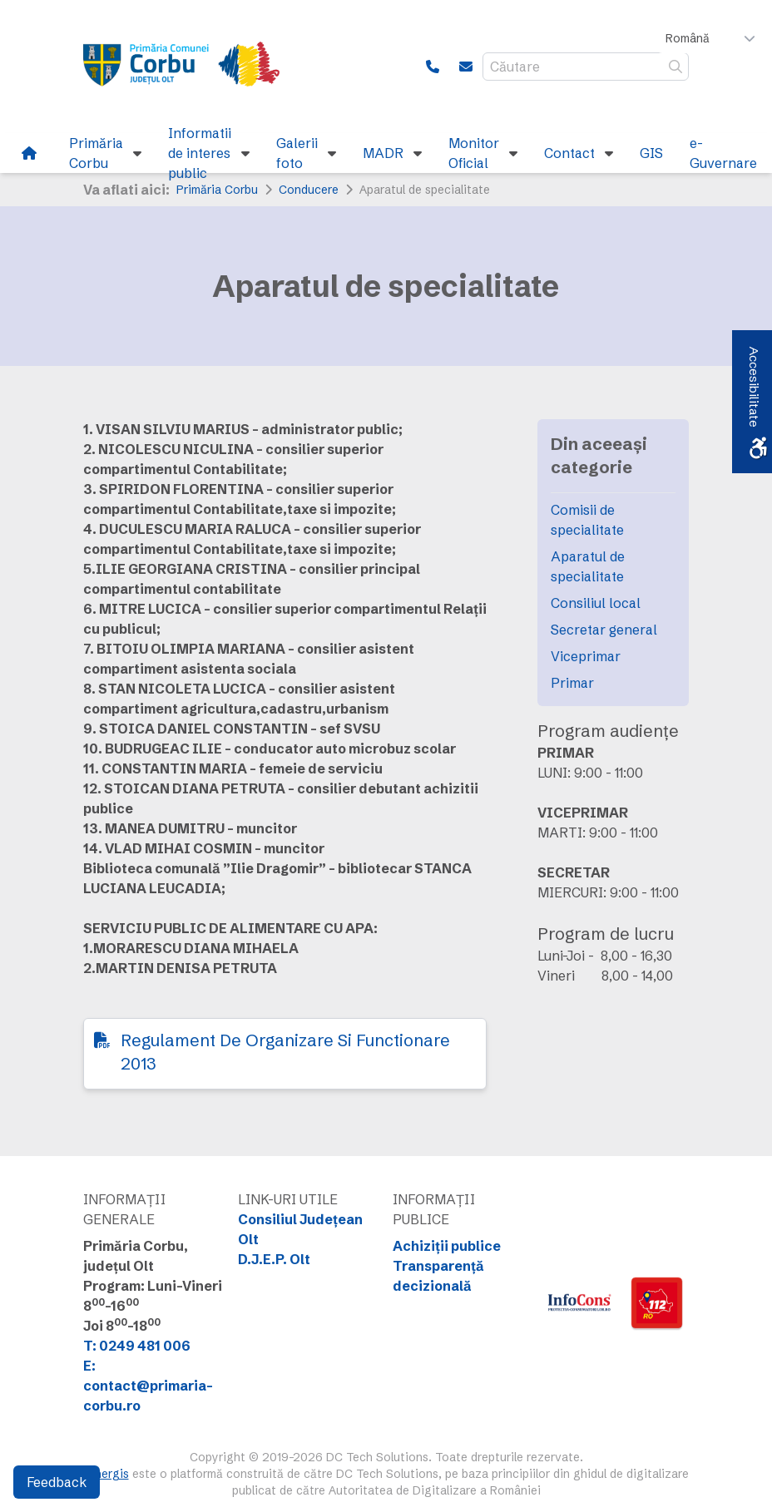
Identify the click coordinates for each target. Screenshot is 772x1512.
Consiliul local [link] (596, 603)
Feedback (57, 1482)
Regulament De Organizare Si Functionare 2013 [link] (285, 1052)
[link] (191, 66)
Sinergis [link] (106, 1473)
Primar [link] (572, 682)
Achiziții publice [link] (447, 1246)
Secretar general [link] (604, 629)
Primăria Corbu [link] (217, 189)
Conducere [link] (309, 189)
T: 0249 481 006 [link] (137, 1345)
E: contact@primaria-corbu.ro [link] (148, 1385)
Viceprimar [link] (586, 656)
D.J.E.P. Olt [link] (274, 1259)
